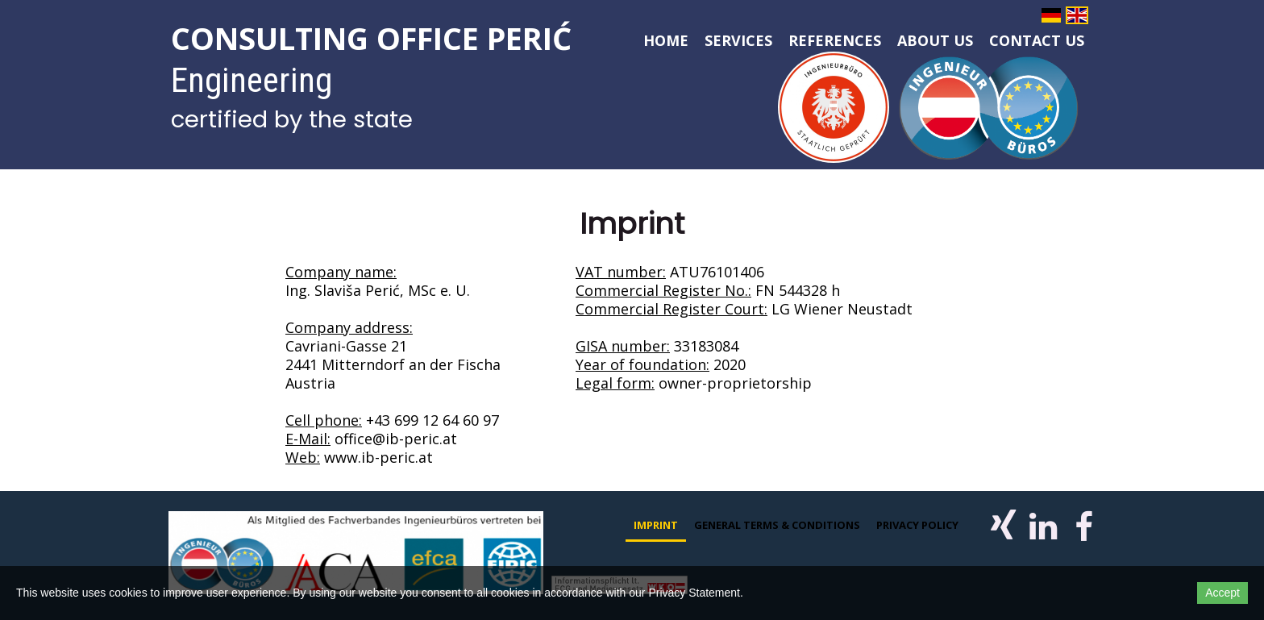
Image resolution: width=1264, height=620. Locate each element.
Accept (1222, 592)
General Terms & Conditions (777, 525)
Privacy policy (917, 525)
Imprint (656, 525)
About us (935, 40)
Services (738, 40)
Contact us (1036, 40)
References (834, 40)
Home (665, 40)
